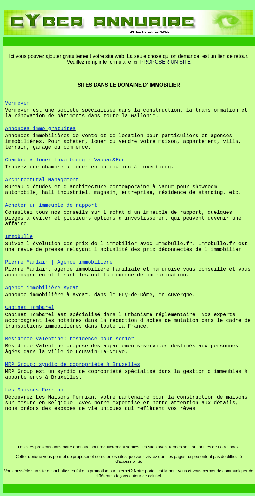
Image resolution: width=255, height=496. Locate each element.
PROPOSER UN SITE (165, 62)
